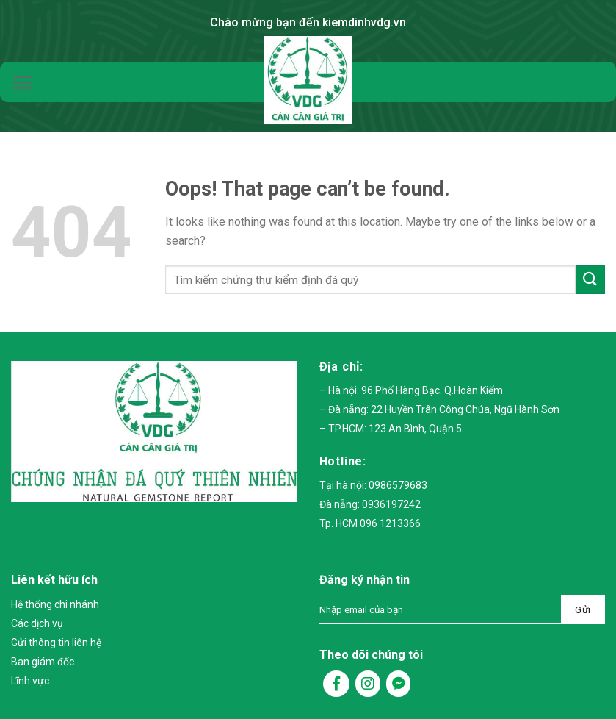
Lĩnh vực (30, 681)
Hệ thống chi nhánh (55, 604)
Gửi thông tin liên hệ (56, 642)
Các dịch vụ (37, 623)
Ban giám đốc (42, 662)
